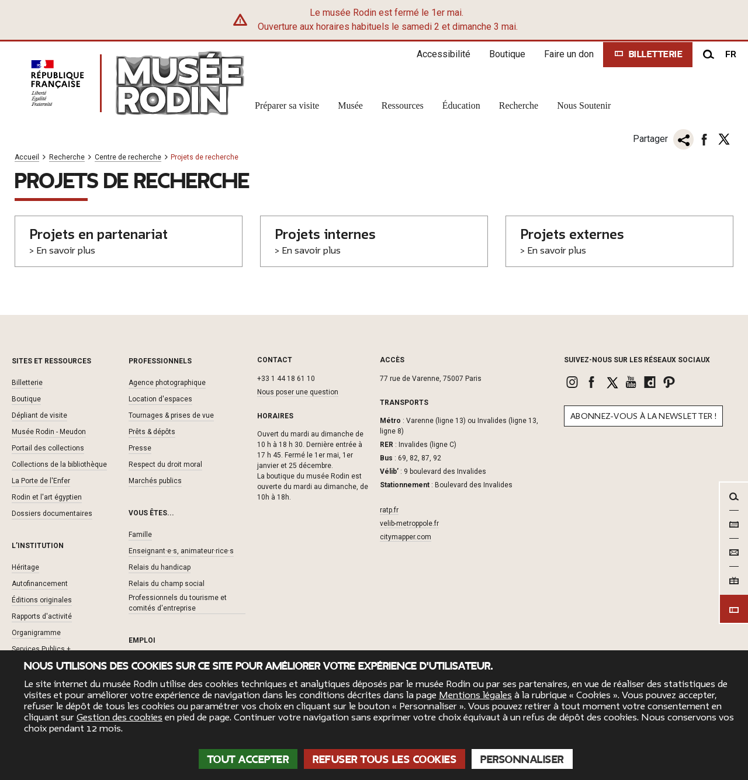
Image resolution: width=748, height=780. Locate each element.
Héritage (25, 567)
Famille (140, 535)
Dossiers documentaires (52, 513)
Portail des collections (48, 448)
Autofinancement (40, 584)
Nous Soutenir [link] (584, 105)
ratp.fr (389, 510)
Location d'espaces (160, 399)
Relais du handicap (160, 567)
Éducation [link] (461, 105)
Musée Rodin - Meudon (49, 432)
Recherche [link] (519, 105)
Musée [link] (350, 105)
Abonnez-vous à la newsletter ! (643, 416)
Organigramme (36, 633)
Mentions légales (475, 695)
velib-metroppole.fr (409, 523)
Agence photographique (167, 383)
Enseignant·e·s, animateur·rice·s (181, 551)
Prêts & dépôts (152, 432)
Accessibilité (443, 54)
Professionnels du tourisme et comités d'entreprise (178, 603)
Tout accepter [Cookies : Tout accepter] (248, 759)
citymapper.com (405, 537)
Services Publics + (41, 649)
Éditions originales (42, 600)
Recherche (67, 157)
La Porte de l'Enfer (41, 481)
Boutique (507, 54)
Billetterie (27, 383)
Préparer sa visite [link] (287, 105)
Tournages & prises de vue (171, 415)
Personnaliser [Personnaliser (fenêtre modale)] (522, 759)
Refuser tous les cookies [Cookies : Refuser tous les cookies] (384, 759)
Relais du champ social (167, 584)
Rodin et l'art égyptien (47, 497)
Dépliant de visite (39, 415)
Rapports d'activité (42, 616)
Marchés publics (155, 481)
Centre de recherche (128, 157)
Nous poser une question (297, 392)
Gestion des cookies (119, 717)
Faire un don (569, 54)
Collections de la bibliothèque (59, 464)
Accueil (27, 157)
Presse (140, 448)
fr (730, 54)
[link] (573, 382)
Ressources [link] (403, 105)
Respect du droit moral (165, 464)
